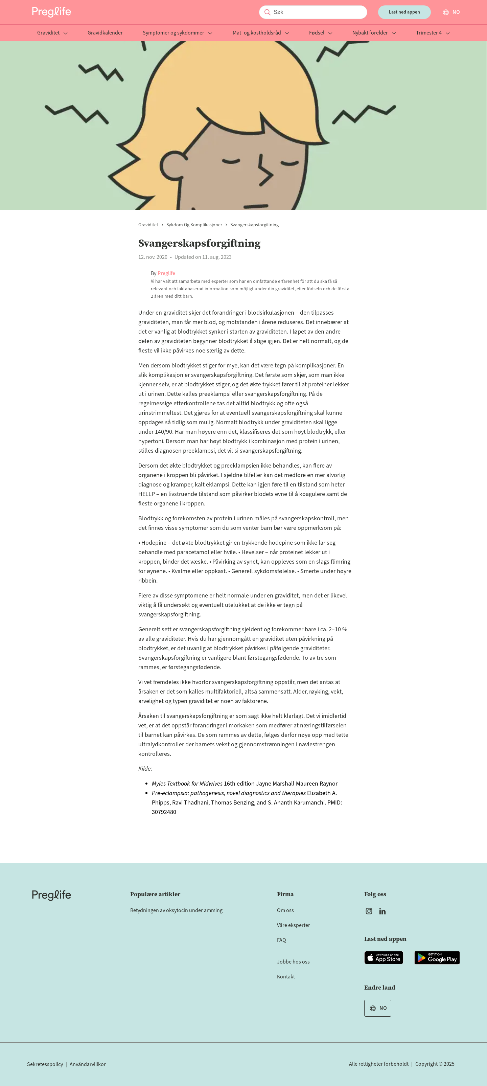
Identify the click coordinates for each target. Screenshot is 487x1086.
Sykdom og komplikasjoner (194, 225)
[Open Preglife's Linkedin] (384, 911)
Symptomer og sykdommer (177, 33)
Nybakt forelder (374, 33)
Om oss (285, 910)
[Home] (51, 895)
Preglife (166, 273)
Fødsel (320, 33)
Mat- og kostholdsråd (261, 33)
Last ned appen (404, 12)
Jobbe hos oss (293, 962)
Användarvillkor (88, 1064)
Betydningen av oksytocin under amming (176, 910)
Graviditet (52, 33)
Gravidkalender (105, 33)
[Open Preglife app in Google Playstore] (437, 958)
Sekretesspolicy (45, 1064)
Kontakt (286, 976)
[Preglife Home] (51, 12)
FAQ (281, 940)
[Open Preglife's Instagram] (369, 911)
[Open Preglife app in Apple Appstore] (383, 958)
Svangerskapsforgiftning (254, 225)
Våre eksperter (293, 925)
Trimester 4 (433, 33)
